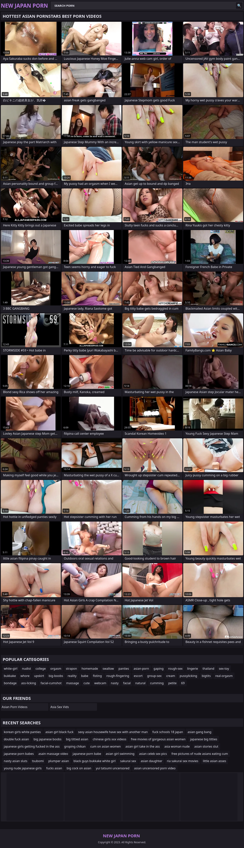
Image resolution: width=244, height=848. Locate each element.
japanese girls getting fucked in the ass (32, 746)
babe (84, 676)
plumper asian (58, 761)
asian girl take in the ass (142, 746)
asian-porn (141, 668)
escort (138, 676)
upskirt (39, 676)
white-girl (10, 668)
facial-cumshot (51, 683)
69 (183, 683)
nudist (26, 668)
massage (72, 683)
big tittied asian (77, 739)
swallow (108, 668)
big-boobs (56, 676)
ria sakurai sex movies (182, 761)
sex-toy (224, 668)
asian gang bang (199, 732)
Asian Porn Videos (14, 707)
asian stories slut (206, 746)
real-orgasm (224, 676)
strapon (71, 668)
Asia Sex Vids (60, 707)
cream (170, 676)
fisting (97, 676)
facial (127, 683)
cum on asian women (105, 746)
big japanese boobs (47, 739)
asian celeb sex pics (153, 754)
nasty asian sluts (15, 761)
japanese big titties (203, 739)
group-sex (154, 676)
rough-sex (175, 668)
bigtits (206, 676)
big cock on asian (79, 768)
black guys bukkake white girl (95, 761)
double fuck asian (16, 739)
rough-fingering (117, 676)
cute (86, 683)
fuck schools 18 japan (167, 732)
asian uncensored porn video (155, 768)
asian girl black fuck (59, 732)
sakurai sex (128, 761)
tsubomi (38, 761)
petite (172, 683)
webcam (100, 683)
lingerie (192, 668)
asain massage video (53, 754)
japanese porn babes (19, 754)
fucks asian (54, 768)
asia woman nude (177, 746)
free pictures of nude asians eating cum (199, 754)
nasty (115, 683)
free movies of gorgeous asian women (158, 739)
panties (123, 668)
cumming (157, 683)
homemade (90, 668)
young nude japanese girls (23, 768)
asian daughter (151, 761)
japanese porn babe (87, 754)
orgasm (55, 668)
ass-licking (28, 683)
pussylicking (188, 676)
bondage (10, 683)
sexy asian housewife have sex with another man (113, 732)
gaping (159, 668)
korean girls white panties (22, 732)
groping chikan (75, 746)
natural (140, 683)
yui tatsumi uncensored (113, 768)
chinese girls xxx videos (109, 739)
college (40, 668)
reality (72, 676)
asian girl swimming (120, 754)
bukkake (10, 676)
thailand (208, 668)
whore (24, 676)
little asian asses (214, 761)
